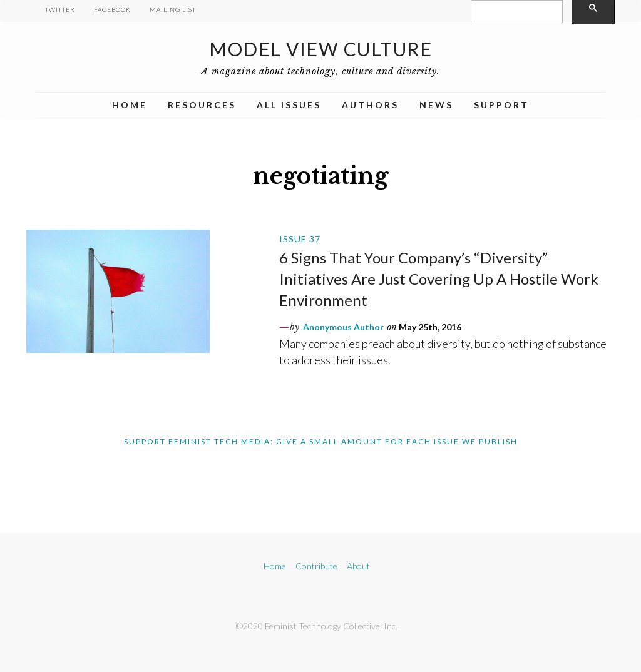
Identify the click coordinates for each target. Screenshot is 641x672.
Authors (370, 104)
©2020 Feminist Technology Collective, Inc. (316, 626)
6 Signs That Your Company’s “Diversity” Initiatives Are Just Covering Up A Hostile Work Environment (438, 278)
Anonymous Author (343, 327)
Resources (202, 104)
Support (501, 104)
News (436, 104)
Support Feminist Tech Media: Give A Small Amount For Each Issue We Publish (321, 441)
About (358, 566)
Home (129, 104)
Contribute (316, 566)
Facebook (112, 9)
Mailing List (173, 9)
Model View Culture (320, 49)
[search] (515, 12)
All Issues (289, 104)
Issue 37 (299, 238)
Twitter (60, 9)
